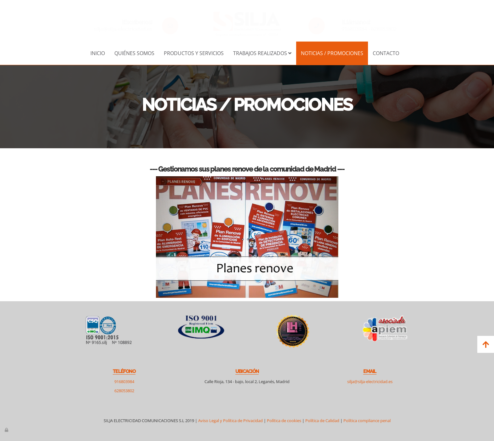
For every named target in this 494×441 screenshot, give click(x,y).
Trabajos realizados (262, 53)
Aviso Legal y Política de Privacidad (230, 420)
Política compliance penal (367, 420)
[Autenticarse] (7, 430)
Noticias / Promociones (332, 53)
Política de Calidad (322, 420)
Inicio (97, 53)
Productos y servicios (194, 53)
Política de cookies (284, 420)
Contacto (386, 53)
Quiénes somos (134, 53)
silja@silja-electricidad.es (123, 28)
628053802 (384, 28)
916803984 (354, 28)
